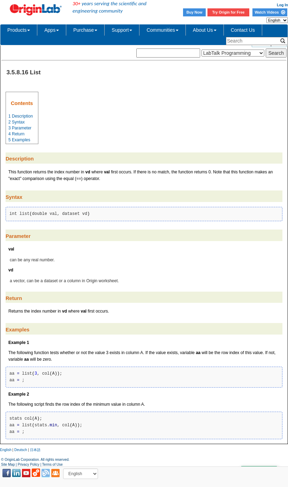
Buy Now (195, 12)
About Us (205, 30)
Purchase (85, 30)
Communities (162, 30)
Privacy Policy (28, 464)
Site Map (8, 464)
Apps (51, 30)
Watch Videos (270, 12)
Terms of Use (52, 464)
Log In (282, 5)
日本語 (35, 450)
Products (18, 30)
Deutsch (20, 450)
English (6, 450)
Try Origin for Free (228, 12)
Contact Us (243, 30)
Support (122, 30)
